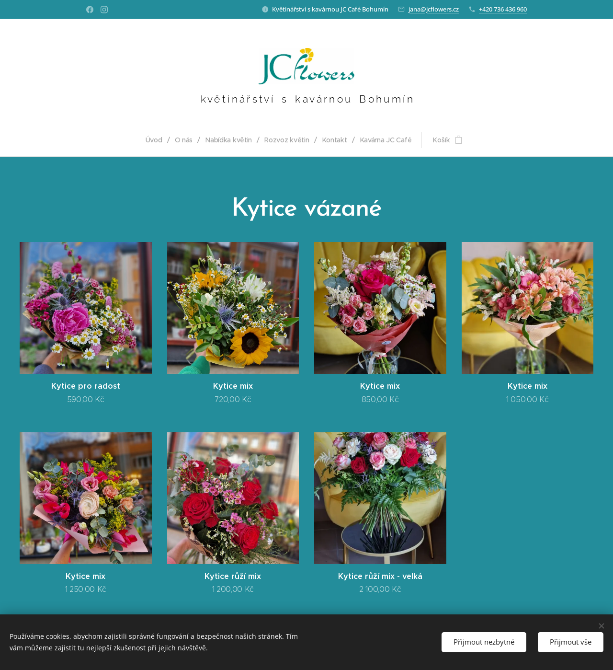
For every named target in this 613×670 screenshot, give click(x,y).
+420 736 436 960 (503, 9)
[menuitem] (156, 140)
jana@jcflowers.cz (434, 9)
